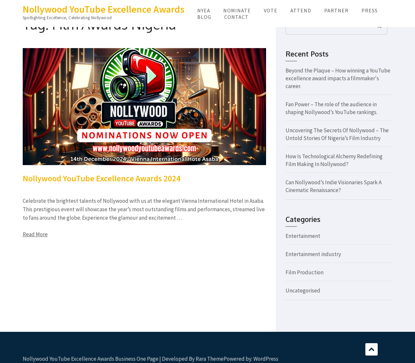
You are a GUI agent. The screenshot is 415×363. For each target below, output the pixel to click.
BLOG (204, 17)
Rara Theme (210, 358)
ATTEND (300, 10)
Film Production (304, 272)
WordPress (265, 358)
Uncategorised (303, 290)
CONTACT (236, 17)
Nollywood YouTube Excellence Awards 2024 (101, 178)
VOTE (270, 10)
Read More (35, 234)
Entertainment (303, 236)
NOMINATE (237, 10)
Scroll (371, 349)
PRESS (369, 10)
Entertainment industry (313, 254)
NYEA (203, 10)
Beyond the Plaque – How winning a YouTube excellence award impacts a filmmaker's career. (338, 78)
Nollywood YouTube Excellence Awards (103, 9)
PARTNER (336, 10)
